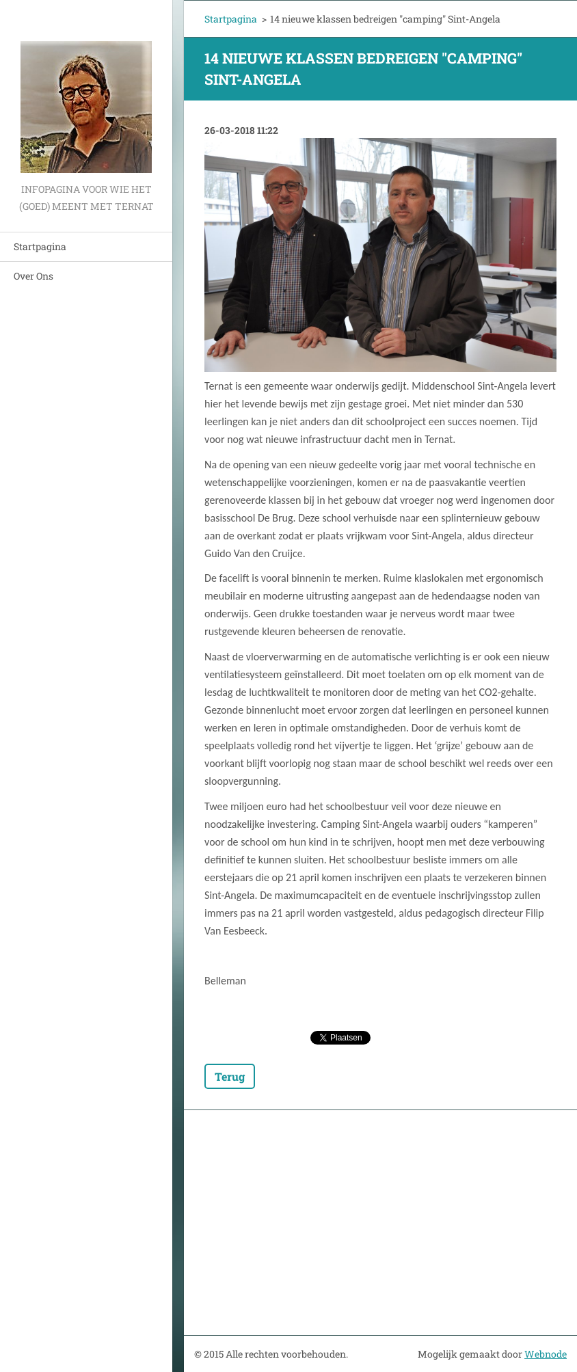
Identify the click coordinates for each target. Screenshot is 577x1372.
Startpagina (40, 246)
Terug (230, 1076)
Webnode (545, 1353)
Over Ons (33, 275)
